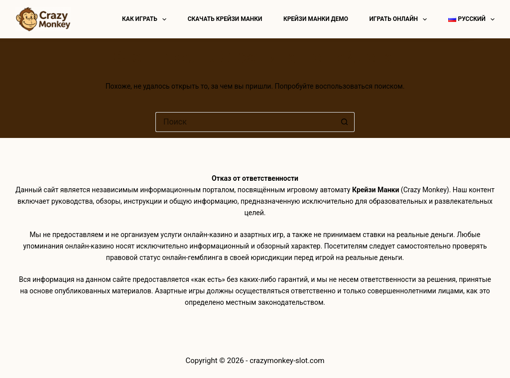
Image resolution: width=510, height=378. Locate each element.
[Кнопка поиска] (345, 122)
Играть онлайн (400, 19)
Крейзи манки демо (315, 18)
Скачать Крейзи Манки (225, 18)
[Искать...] (245, 122)
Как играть (146, 19)
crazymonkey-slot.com (287, 360)
